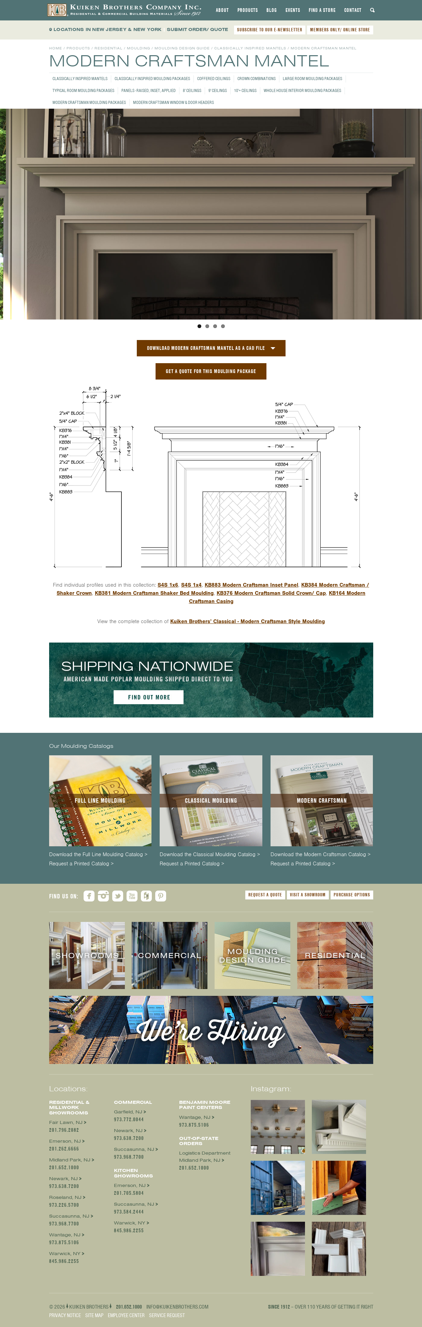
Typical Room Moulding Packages (83, 90)
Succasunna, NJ (69, 1216)
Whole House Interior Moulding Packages (302, 90)
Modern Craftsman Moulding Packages (89, 102)
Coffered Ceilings (213, 78)
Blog (271, 10)
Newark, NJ (63, 1179)
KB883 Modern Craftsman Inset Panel (251, 585)
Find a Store (322, 10)
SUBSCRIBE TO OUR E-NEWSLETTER (269, 30)
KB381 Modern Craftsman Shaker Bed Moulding (154, 593)
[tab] (222, 10)
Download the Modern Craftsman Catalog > (320, 854)
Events (293, 10)
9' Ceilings (217, 90)
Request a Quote (265, 895)
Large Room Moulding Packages (312, 78)
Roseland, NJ (65, 1197)
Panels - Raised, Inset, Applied (148, 90)
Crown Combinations (256, 78)
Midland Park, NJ (69, 1160)
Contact (353, 10)
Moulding (138, 48)
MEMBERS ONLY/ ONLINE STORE (340, 30)
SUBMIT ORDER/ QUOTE (197, 29)
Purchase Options (352, 895)
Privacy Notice (65, 1315)
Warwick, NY (65, 1253)
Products (247, 10)
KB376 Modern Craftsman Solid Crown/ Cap (271, 593)
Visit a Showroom (308, 895)
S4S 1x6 (168, 585)
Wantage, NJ (65, 1235)
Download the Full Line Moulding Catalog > (98, 854)
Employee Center (126, 1315)
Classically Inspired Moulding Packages (152, 78)
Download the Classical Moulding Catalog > (210, 854)
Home (55, 48)
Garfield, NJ (128, 1112)
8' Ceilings (192, 90)
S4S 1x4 (191, 585)
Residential (108, 48)
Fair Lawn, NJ (66, 1122)
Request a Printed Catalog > (81, 864)
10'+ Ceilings (245, 90)
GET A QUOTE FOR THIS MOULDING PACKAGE (211, 371)
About (222, 10)
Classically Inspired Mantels (80, 78)
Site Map (94, 1315)
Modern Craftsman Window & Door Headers (173, 102)
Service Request (167, 1315)
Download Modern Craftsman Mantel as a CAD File (206, 348)
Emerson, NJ (65, 1141)
